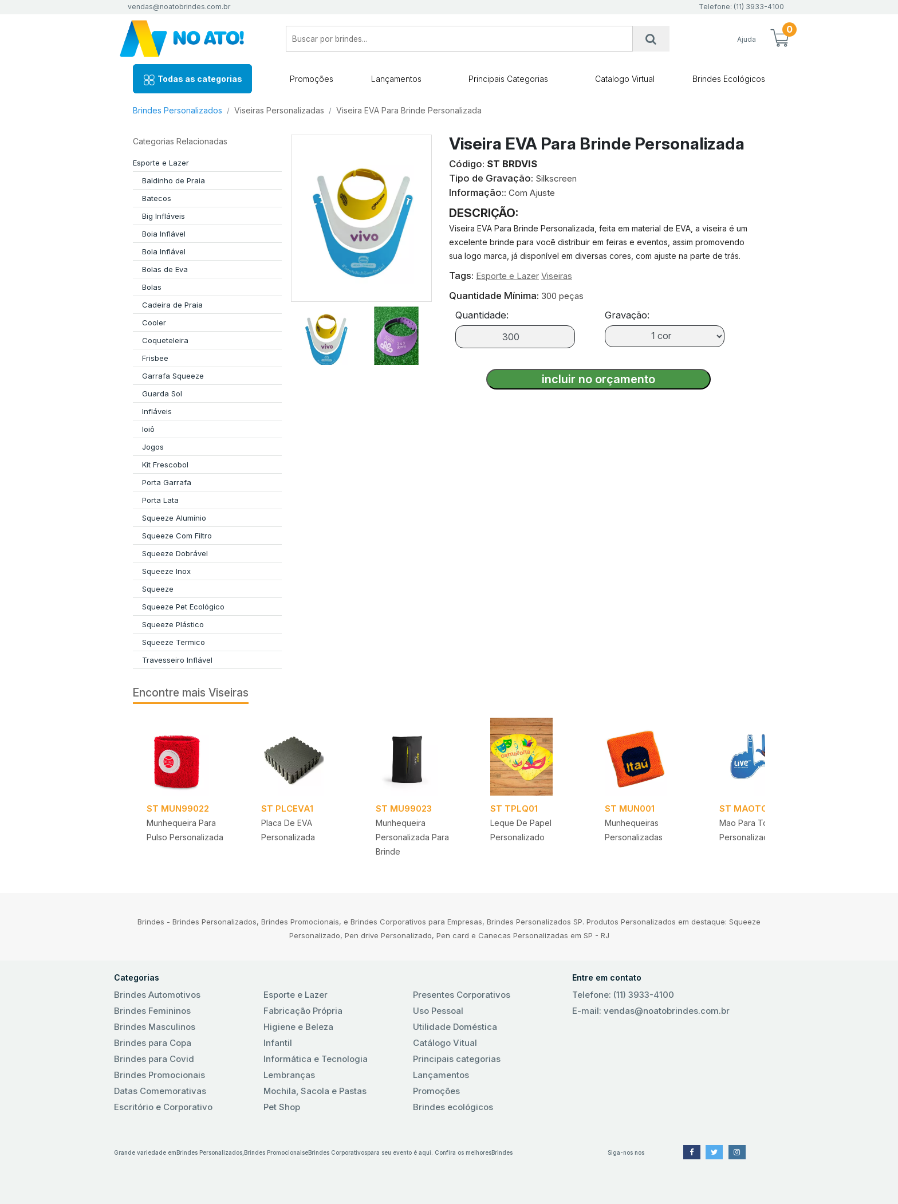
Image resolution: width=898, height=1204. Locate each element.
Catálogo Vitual (445, 1042)
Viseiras (556, 275)
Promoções (311, 79)
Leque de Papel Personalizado (521, 830)
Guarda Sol (162, 393)
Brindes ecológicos (453, 1106)
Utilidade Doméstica (455, 1026)
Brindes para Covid (154, 1058)
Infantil (277, 1042)
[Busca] (651, 39)
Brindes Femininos (152, 1010)
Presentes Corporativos (461, 994)
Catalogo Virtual (625, 79)
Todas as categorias (192, 79)
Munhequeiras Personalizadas (634, 830)
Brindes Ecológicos (728, 79)
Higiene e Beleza (298, 1026)
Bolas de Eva (165, 269)
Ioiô (148, 429)
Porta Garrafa (166, 482)
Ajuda (746, 39)
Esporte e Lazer (161, 162)
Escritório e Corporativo (163, 1106)
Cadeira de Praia (172, 304)
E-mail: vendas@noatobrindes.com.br (651, 1010)
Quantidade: (482, 315)
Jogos (153, 446)
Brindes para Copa (152, 1042)
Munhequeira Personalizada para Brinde (412, 837)
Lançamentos (396, 79)
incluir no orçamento (598, 379)
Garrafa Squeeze (173, 375)
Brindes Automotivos (157, 994)
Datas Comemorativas (160, 1090)
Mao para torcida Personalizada (753, 830)
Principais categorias (457, 1058)
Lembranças (289, 1074)
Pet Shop (281, 1106)
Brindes (502, 1152)
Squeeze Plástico (173, 624)
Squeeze (158, 588)
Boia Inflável (164, 233)
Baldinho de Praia (173, 180)
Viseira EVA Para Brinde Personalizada (409, 110)
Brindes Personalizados (177, 110)
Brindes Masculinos (154, 1026)
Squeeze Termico (173, 642)
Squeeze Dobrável (175, 553)
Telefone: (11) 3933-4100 (623, 994)
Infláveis (157, 411)
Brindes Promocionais (159, 1074)
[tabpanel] (190, 791)
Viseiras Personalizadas (279, 110)
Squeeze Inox (166, 571)
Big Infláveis (163, 216)
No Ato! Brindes (191, 38)
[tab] (325, 333)
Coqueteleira (165, 340)
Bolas (152, 287)
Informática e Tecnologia (315, 1058)
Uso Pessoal (438, 1010)
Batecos (156, 198)
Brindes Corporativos (337, 1152)
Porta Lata (160, 500)
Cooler (154, 322)
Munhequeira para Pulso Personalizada (185, 830)
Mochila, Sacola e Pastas (315, 1090)
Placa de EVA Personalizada (288, 830)
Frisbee (155, 358)
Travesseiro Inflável (177, 659)
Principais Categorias (508, 79)
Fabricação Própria (302, 1010)
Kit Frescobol (165, 464)
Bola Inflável (164, 251)
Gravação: (627, 315)
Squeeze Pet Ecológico (183, 606)
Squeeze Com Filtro (177, 535)
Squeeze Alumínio (174, 517)
